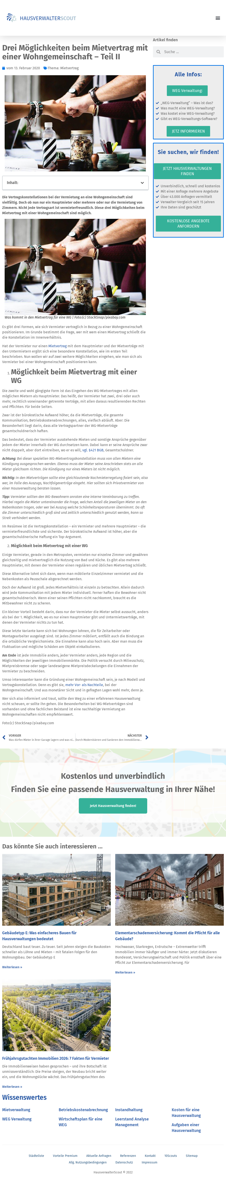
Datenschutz (124, 1162)
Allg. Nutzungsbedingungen (88, 1162)
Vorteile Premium (65, 1156)
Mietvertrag (69, 68)
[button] (218, 18)
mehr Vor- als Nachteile (84, 685)
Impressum (149, 1162)
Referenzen (128, 1156)
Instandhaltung (129, 1109)
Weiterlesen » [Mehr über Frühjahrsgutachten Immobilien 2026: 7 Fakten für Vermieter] (12, 1087)
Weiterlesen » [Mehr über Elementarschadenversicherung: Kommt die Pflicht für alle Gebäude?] (125, 972)
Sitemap (192, 1156)
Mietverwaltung (16, 1109)
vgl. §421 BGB (93, 450)
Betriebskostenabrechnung (83, 1109)
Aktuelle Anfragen (98, 1156)
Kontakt (150, 1156)
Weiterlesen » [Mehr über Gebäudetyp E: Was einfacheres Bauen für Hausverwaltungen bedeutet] (12, 967)
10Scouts (170, 1156)
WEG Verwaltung (17, 1119)
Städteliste (36, 1156)
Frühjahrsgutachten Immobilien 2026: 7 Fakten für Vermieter (55, 1058)
